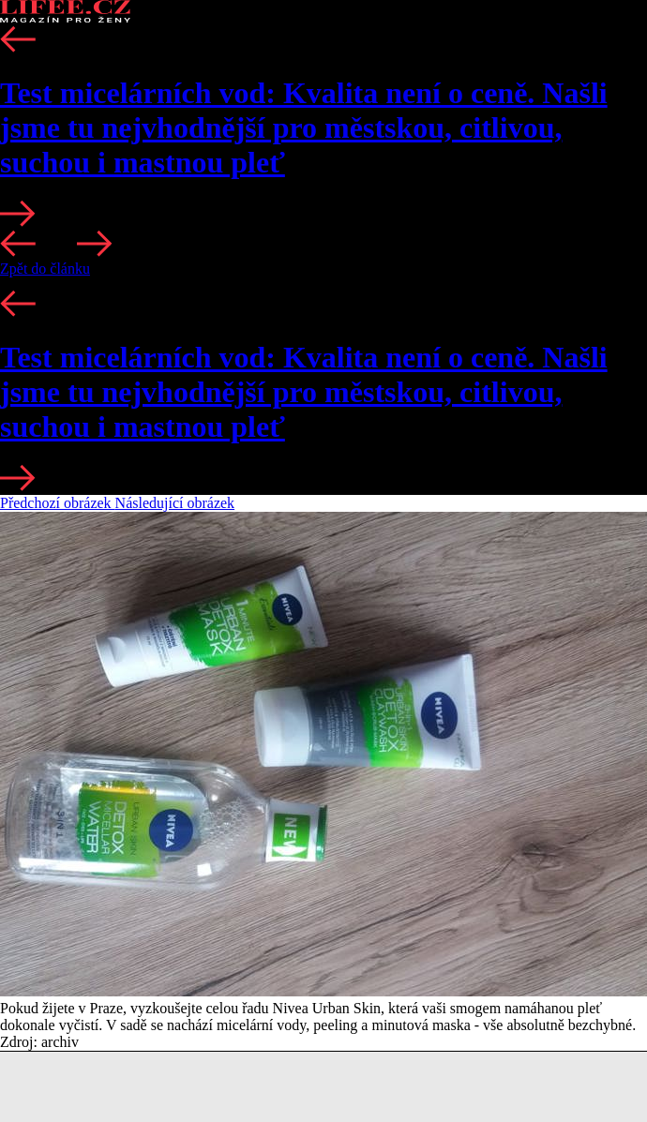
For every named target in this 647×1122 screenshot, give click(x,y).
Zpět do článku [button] (45, 269)
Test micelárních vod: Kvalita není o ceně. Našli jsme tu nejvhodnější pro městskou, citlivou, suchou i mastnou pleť (304, 127)
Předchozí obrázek (57, 503)
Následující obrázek (175, 503)
